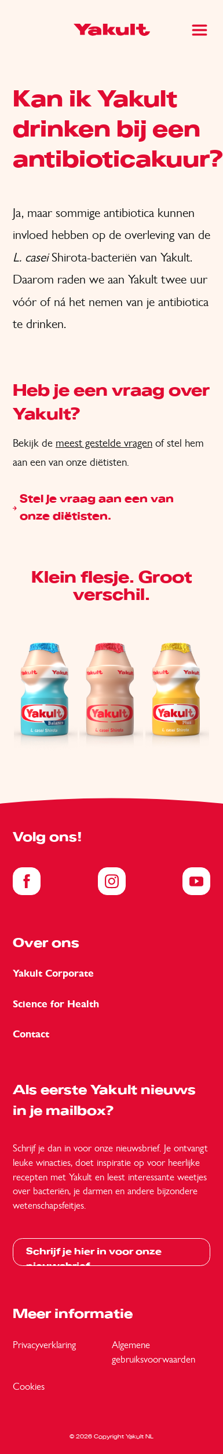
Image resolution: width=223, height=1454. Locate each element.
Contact (31, 1034)
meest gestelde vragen (104, 443)
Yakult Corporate (53, 973)
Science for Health (56, 1004)
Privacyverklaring (44, 1344)
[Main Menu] (199, 30)
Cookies (29, 1386)
